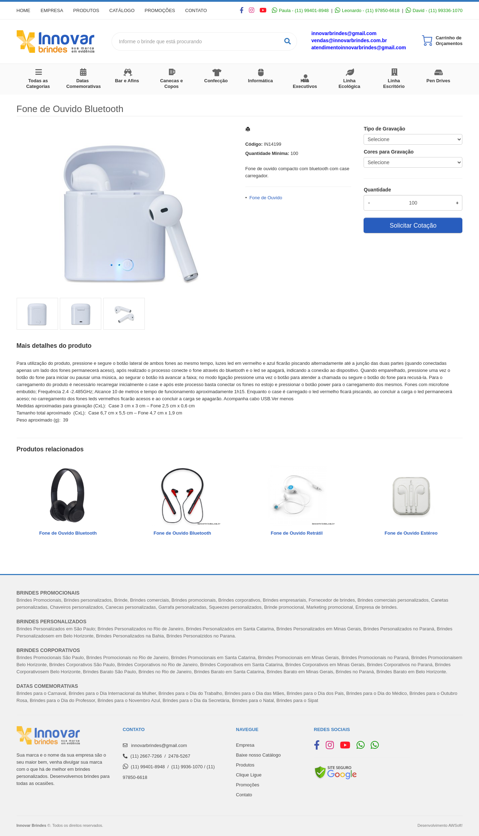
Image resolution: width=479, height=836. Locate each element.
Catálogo (123, 10)
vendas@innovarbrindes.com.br (349, 40)
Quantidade (377, 190)
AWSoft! (455, 825)
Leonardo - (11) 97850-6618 (367, 10)
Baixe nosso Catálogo (258, 755)
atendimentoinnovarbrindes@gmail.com (358, 47)
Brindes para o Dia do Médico (376, 693)
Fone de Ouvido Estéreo (411, 533)
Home (23, 10)
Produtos (87, 10)
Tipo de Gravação (384, 129)
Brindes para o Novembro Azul (129, 700)
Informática (260, 80)
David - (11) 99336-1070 (434, 10)
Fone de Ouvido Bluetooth (68, 533)
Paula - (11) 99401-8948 (300, 10)
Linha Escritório (394, 83)
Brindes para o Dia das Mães (254, 693)
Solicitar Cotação (413, 225)
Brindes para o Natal (253, 700)
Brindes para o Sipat (297, 700)
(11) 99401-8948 (148, 766)
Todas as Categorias (38, 83)
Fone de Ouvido (265, 197)
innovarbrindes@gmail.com (343, 33)
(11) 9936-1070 (187, 766)
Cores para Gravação (389, 152)
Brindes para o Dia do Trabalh (189, 693)
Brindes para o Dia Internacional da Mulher (112, 693)
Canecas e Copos (171, 83)
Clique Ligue (249, 775)
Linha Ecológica (349, 83)
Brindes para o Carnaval (41, 693)
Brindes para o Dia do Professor (62, 700)
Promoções (162, 10)
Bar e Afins (127, 80)
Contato (198, 10)
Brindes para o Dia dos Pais (315, 693)
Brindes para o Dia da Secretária (195, 700)
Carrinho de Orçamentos (449, 40)
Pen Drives (438, 80)
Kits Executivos (305, 83)
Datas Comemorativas (83, 83)
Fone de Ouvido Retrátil (297, 533)
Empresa (52, 10)
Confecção (216, 80)
